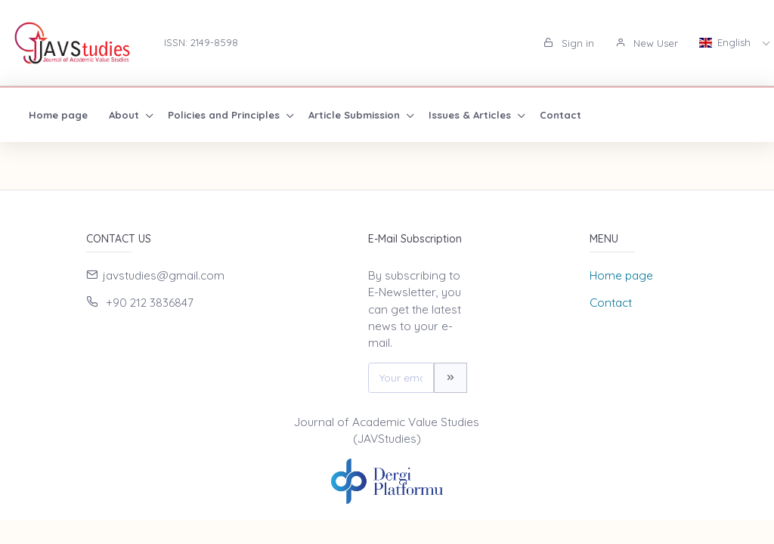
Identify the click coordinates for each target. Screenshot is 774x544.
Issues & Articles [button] (471, 115)
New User (646, 43)
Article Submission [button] (355, 115)
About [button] (125, 115)
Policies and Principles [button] (225, 115)
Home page (58, 115)
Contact (560, 115)
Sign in (568, 43)
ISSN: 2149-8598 (201, 42)
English (726, 42)
